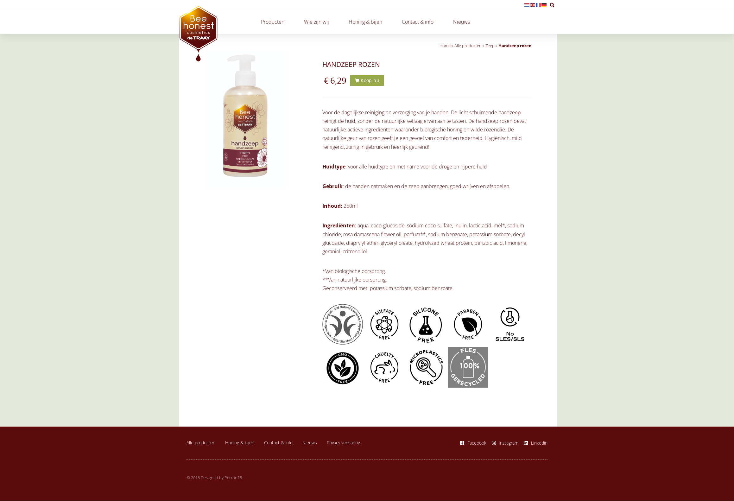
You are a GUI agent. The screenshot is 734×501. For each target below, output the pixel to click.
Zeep (490, 45)
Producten (274, 21)
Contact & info (419, 21)
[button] (552, 5)
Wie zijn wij (318, 21)
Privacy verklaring (343, 443)
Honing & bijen (367, 21)
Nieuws (461, 21)
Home (445, 45)
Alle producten (468, 45)
